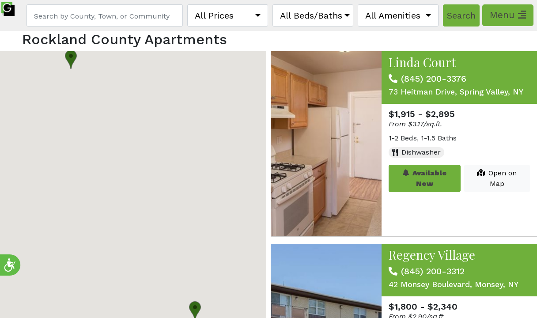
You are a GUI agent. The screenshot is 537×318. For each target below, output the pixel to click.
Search (461, 15)
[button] (71, 59)
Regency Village (432, 254)
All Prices (214, 15)
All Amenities (392, 15)
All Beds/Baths (311, 15)
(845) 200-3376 (433, 78)
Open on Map (497, 178)
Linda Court (422, 62)
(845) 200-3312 (433, 271)
